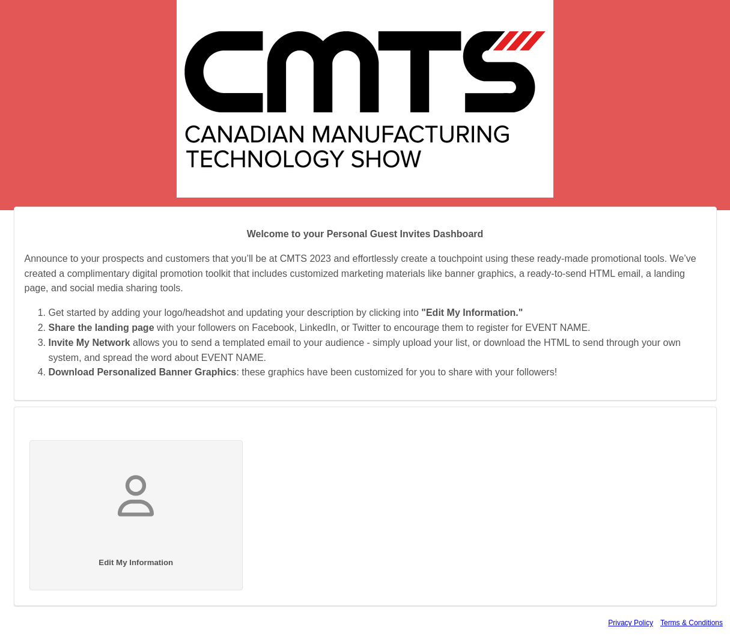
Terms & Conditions (691, 623)
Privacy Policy (630, 623)
